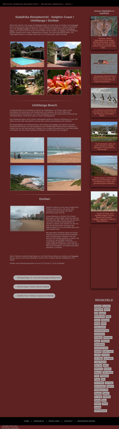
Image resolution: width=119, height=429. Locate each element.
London (97, 355)
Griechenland (99, 334)
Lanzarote (105, 355)
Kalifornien (105, 341)
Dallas (108, 316)
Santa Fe (110, 386)
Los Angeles (108, 358)
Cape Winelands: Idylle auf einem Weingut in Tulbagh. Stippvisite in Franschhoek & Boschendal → (104, 146)
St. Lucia (28, 25)
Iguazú (97, 341)
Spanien (106, 393)
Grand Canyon (100, 327)
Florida (97, 323)
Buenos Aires (99, 316)
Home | (69, 4)
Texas (104, 400)
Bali (96, 313)
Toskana (98, 404)
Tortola (104, 404)
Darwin (97, 320)
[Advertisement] (104, 258)
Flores (103, 323)
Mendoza (107, 369)
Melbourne (98, 369)
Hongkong (98, 337)
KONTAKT (68, 421)
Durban (62, 31)
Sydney (97, 400)
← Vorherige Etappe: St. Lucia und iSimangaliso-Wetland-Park (37, 278)
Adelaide (98, 306)
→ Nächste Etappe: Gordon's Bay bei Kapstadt (32, 287)
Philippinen (104, 376)
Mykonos (98, 372)
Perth (97, 376)
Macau (105, 365)
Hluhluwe (39, 25)
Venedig (98, 407)
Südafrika (106, 397)
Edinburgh (105, 320)
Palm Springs (108, 372)
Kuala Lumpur (108, 351)
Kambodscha (99, 344)
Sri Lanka (98, 397)
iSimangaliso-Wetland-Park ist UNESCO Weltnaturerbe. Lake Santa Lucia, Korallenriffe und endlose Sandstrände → (104, 79)
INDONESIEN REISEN (86, 421)
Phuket (97, 379)
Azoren (107, 309)
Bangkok (102, 313)
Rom (103, 379)
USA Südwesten (101, 411)
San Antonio (99, 383)
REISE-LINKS (54, 421)
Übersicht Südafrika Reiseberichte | (20, 4)
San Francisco (100, 386)
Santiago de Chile (101, 390)
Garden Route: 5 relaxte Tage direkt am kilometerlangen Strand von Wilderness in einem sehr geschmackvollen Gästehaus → (104, 181)
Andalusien (99, 309)
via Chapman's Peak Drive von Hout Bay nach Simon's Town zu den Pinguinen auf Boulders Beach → (104, 112)
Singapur (98, 393)
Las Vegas (98, 358)
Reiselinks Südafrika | (52, 4)
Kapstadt (74, 25)
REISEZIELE (39, 421)
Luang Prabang (100, 362)
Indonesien (108, 337)
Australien (106, 306)
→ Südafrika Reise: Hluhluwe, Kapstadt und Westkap (34, 296)
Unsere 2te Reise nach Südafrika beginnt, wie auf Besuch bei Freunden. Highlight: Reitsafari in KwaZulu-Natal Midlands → (104, 217)
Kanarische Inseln (101, 348)
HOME (26, 421)
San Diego (109, 383)
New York (98, 365)
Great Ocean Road (101, 330)
